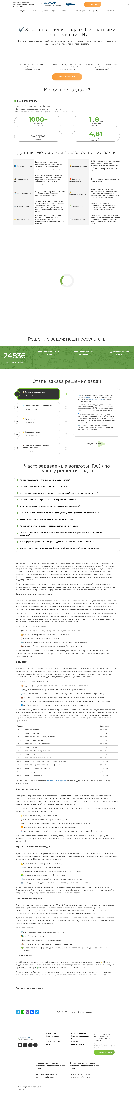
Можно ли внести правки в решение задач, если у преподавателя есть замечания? (59, 513)
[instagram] (35, 1045)
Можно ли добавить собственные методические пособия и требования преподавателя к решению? (62, 533)
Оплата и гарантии (78, 1033)
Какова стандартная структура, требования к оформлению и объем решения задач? (60, 548)
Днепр (38, 1069)
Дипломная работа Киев (80, 1077)
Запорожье (40, 1066)
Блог (98, 11)
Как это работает (82, 11)
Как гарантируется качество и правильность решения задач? (49, 526)
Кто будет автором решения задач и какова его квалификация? (50, 506)
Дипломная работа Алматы (81, 1074)
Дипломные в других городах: (82, 1063)
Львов (62, 1066)
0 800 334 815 (49, 3)
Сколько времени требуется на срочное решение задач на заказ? (51, 500)
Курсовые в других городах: (47, 1063)
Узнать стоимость (67, 77)
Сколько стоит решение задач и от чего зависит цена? (45, 487)
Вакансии (74, 1042)
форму (86, 397)
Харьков (55, 1066)
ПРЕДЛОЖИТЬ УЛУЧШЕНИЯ (104, 1052)
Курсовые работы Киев (46, 1077)
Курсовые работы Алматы (47, 1074)
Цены (33, 11)
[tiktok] (25, 1045)
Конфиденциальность (79, 1036)
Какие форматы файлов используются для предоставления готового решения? (57, 542)
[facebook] (30, 1045)
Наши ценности (52, 1036)
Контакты (110, 11)
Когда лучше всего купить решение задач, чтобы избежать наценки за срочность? (59, 493)
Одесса (49, 1066)
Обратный (70, 4)
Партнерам (75, 1039)
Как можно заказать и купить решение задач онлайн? (45, 480)
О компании (51, 1033)
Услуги (22, 11)
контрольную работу (56, 781)
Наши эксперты (77, 1045)
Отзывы (65, 11)
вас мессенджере (96, 399)
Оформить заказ (92, 4)
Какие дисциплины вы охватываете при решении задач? (47, 519)
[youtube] (20, 1045)
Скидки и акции (49, 11)
